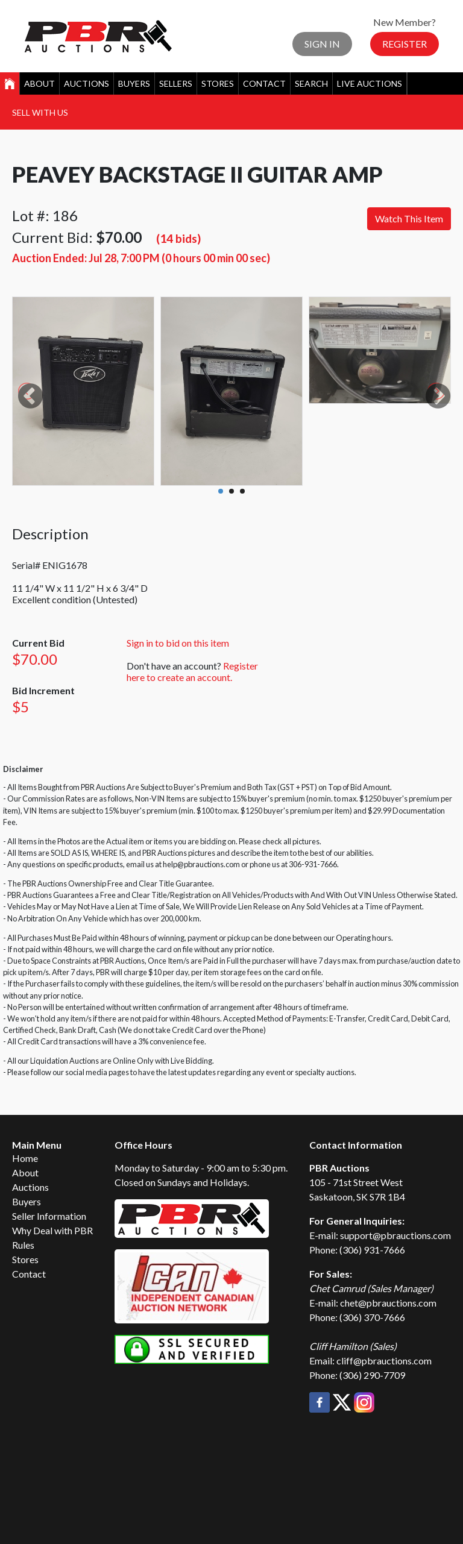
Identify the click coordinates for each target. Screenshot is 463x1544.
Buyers (134, 83)
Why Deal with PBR (52, 1230)
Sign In (322, 43)
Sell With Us (40, 112)
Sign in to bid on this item (178, 642)
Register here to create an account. (192, 671)
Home (25, 1158)
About (39, 83)
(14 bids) (178, 238)
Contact (264, 83)
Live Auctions (369, 83)
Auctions (86, 83)
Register (404, 43)
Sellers (175, 83)
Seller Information (49, 1216)
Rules (23, 1245)
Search (311, 83)
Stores (217, 83)
